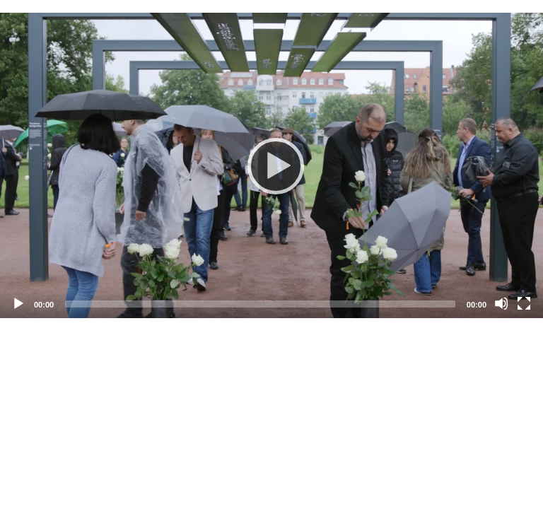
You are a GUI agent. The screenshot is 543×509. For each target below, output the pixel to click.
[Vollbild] (524, 303)
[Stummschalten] (501, 303)
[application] (271, 165)
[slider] (260, 304)
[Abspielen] (271, 165)
